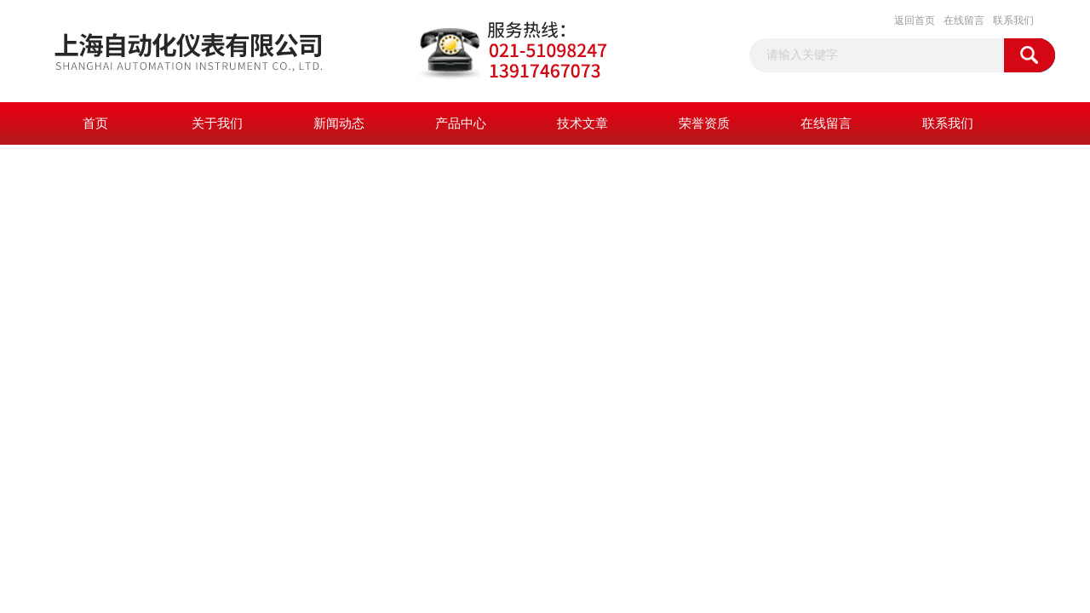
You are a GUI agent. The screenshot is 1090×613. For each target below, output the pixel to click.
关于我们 (217, 123)
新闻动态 (338, 123)
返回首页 (914, 20)
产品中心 (460, 123)
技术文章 (582, 123)
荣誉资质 (704, 123)
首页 (95, 123)
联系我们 (1013, 20)
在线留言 (964, 20)
